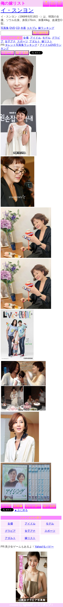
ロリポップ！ (45, 604)
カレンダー (32, 506)
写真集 (5, 28)
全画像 (18, 506)
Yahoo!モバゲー (44, 546)
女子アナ (10, 41)
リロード (8, 52)
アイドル (35, 37)
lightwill (28, 604)
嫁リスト (46, 3)
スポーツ (22, 41)
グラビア (10, 530)
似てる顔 (22, 52)
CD (18, 28)
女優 (26, 37)
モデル (46, 37)
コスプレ (32, 28)
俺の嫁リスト (13, 3)
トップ (6, 506)
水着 (23, 28)
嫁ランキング (46, 28)
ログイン (59, 3)
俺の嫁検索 (40, 32)
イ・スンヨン (17, 10)
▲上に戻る (21, 510)
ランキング (52, 3)
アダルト (34, 41)
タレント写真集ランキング (21, 45)
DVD (12, 28)
